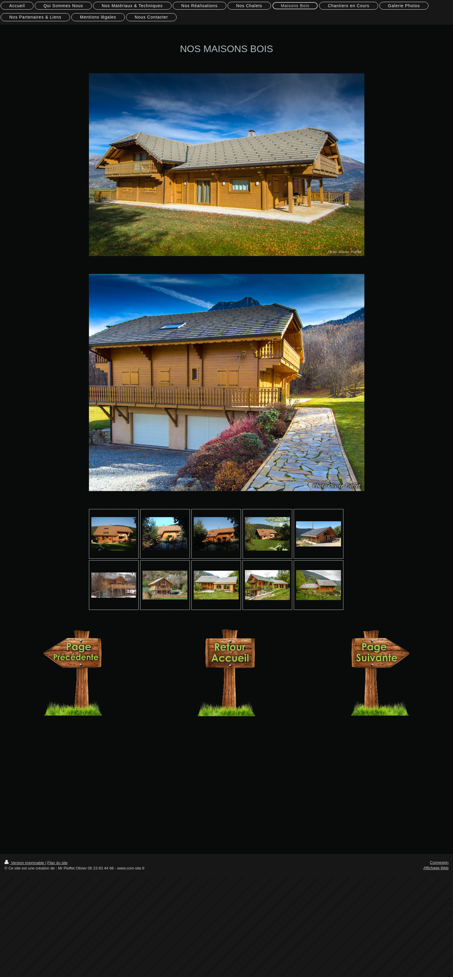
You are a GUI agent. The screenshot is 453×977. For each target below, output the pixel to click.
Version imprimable (24, 863)
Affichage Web (436, 868)
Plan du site (57, 863)
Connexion (439, 862)
